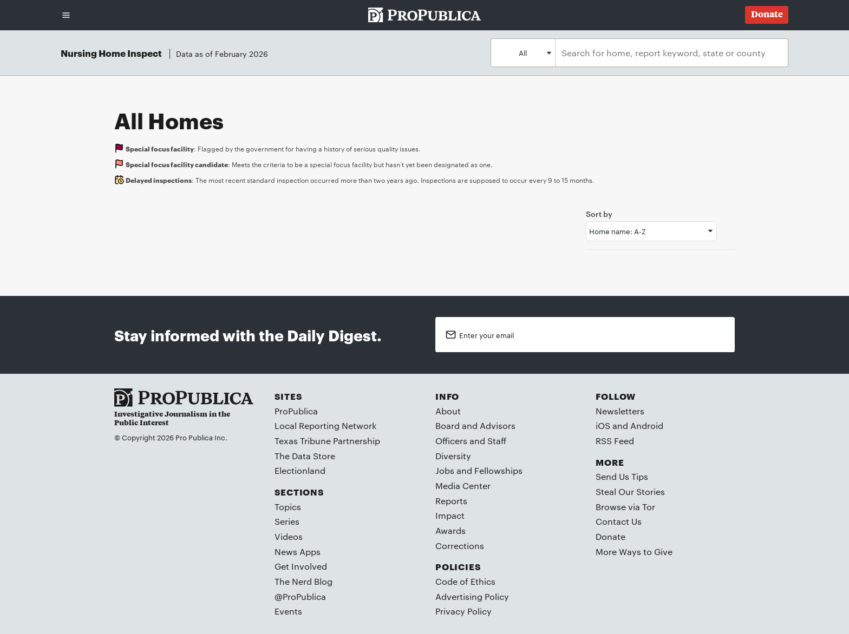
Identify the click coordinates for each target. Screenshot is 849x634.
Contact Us (619, 521)
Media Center (463, 485)
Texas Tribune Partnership (327, 440)
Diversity (453, 455)
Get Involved (301, 566)
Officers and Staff (470, 440)
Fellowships (498, 470)
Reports (451, 500)
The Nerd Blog (303, 581)
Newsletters (620, 411)
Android (646, 425)
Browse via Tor (625, 506)
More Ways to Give (634, 551)
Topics (288, 506)
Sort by (599, 213)
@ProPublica (300, 596)
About (448, 411)
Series (287, 521)
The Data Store (305, 455)
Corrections (459, 545)
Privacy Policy (463, 611)
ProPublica (296, 411)
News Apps (298, 551)
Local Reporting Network (325, 425)
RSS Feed (615, 440)
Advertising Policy (472, 596)
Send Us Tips (622, 476)
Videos (289, 536)
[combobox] (669, 53)
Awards (450, 530)
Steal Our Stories (630, 491)
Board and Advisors (475, 425)
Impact (450, 515)
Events (288, 611)
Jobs (444, 470)
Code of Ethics (465, 581)
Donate (610, 536)
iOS (603, 425)
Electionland (300, 470)
